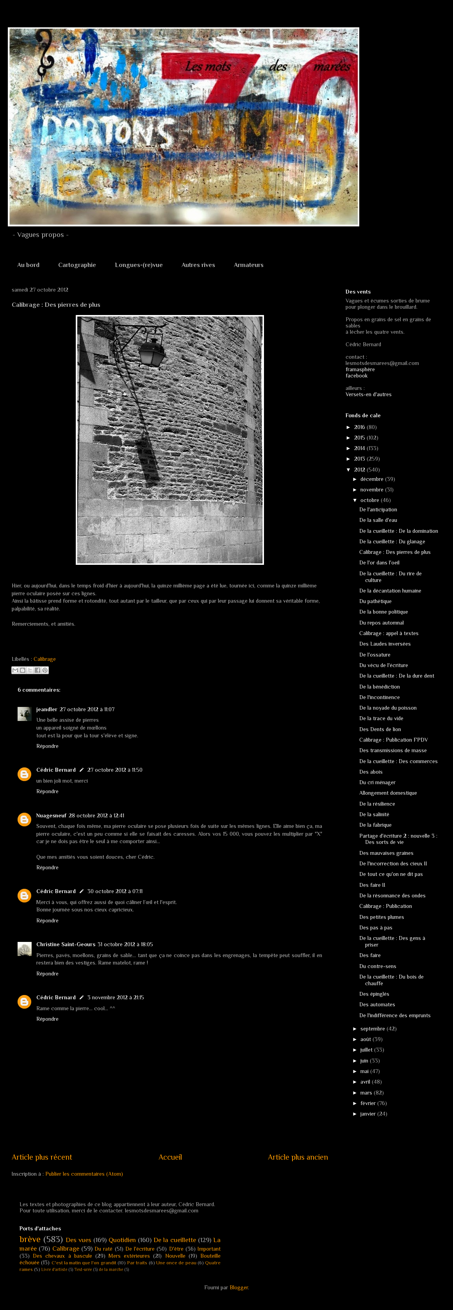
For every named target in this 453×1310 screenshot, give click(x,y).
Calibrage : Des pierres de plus (395, 552)
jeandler (46, 709)
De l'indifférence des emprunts (395, 1015)
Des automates (377, 1004)
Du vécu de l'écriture (383, 665)
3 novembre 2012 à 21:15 (115, 997)
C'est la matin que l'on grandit (84, 1263)
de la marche (111, 1269)
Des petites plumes (381, 917)
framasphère (360, 369)
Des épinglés (374, 994)
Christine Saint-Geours (65, 944)
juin (365, 1060)
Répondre (47, 746)
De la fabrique (375, 825)
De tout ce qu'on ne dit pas (391, 874)
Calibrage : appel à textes (389, 633)
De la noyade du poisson (388, 708)
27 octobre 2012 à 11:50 (115, 770)
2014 (360, 448)
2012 (360, 469)
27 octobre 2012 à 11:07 (87, 709)
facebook (357, 375)
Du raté (103, 1249)
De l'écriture (140, 1249)
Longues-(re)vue (139, 265)
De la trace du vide (381, 718)
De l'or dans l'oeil (379, 562)
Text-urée (83, 1269)
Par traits (137, 1263)
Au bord (28, 265)
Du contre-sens (377, 966)
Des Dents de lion (380, 729)
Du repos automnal (381, 622)
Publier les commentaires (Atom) (84, 1174)
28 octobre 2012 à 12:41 (96, 815)
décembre (372, 479)
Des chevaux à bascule (62, 1256)
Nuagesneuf (51, 815)
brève (30, 1239)
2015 (360, 437)
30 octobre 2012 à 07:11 (115, 891)
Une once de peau (176, 1263)
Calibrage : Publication (385, 906)
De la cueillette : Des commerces (398, 761)
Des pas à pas (375, 927)
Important (209, 1249)
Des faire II (372, 885)
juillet (367, 1050)
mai (365, 1071)
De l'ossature (375, 654)
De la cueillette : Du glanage (392, 541)
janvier (368, 1114)
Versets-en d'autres (369, 394)
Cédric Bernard (56, 770)
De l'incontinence (379, 697)
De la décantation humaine (390, 590)
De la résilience (377, 804)
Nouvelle (175, 1256)
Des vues (78, 1240)
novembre (372, 489)
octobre (370, 500)
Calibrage (45, 659)
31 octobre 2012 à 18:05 (125, 944)
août (366, 1039)
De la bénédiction (379, 686)
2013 (360, 459)
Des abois (371, 772)
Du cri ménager (377, 782)
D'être (176, 1249)
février (368, 1103)
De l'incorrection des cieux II (393, 863)
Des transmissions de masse (393, 750)
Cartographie (77, 265)
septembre (373, 1028)
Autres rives (198, 265)
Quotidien (122, 1240)
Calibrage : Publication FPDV (393, 740)
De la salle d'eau (378, 520)
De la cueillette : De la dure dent (396, 676)
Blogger (239, 1287)
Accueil (170, 1157)
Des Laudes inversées (385, 644)
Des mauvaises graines (386, 853)
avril (366, 1082)
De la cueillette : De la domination (398, 531)
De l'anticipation (378, 509)
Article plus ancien (298, 1157)
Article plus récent (42, 1157)
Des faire (370, 955)
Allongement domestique (388, 793)
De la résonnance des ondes (392, 895)
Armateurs (249, 265)
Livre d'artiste (54, 1269)
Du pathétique (375, 601)
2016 (360, 427)
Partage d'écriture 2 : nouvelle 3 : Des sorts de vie (398, 839)
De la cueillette (174, 1240)
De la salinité (374, 814)
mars (367, 1092)
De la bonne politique (383, 612)
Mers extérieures (129, 1256)
